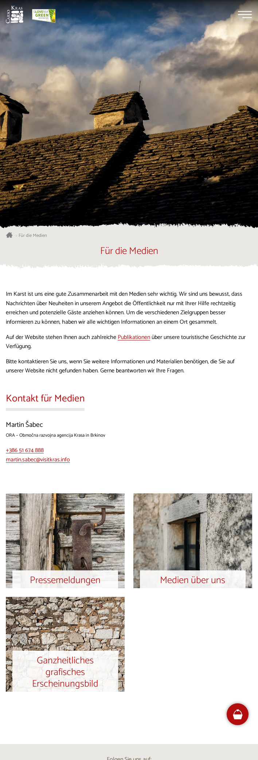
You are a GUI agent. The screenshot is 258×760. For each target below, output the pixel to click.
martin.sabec (21, 460)
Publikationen (134, 337)
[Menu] (245, 14)
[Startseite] (14, 14)
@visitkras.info (53, 460)
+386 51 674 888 (25, 450)
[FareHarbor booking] (237, 714)
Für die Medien (33, 235)
